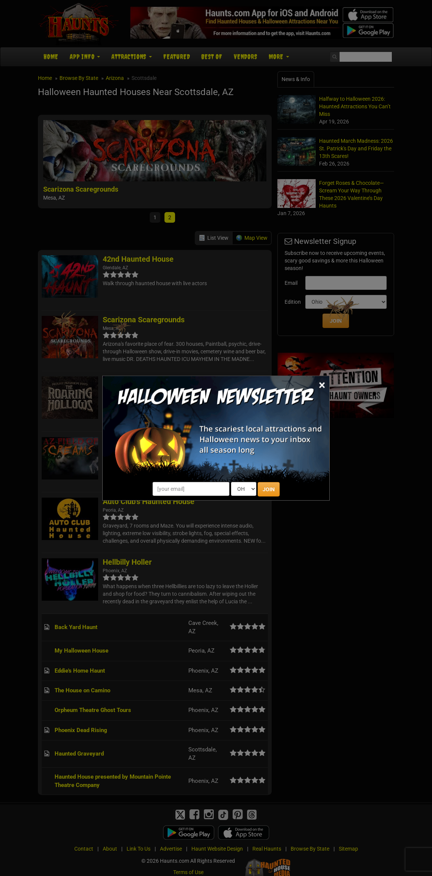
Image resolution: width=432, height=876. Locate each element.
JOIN (269, 489)
